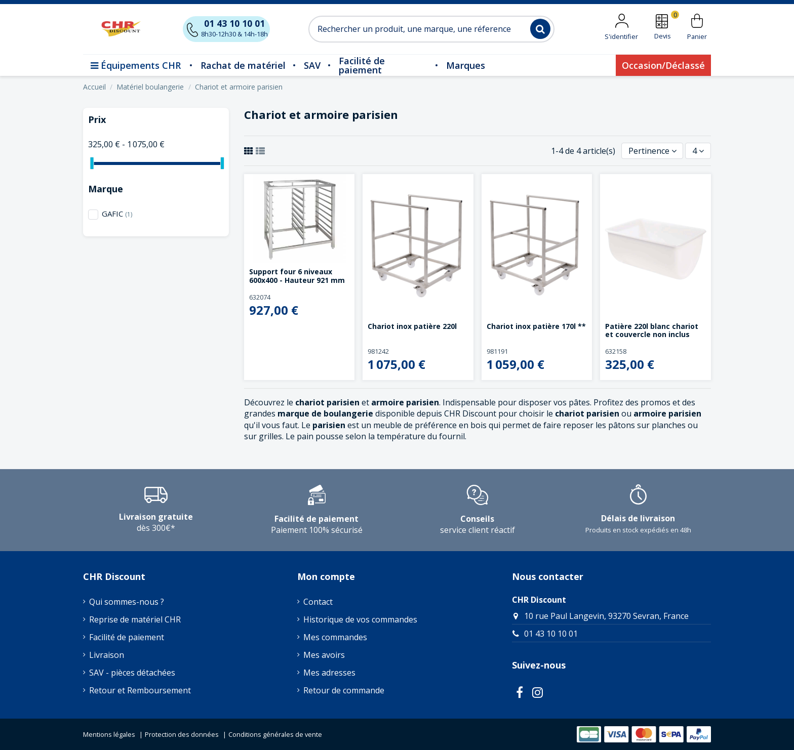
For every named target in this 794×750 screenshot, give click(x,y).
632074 (259, 297)
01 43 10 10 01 (551, 633)
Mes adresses (329, 672)
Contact (318, 601)
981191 (497, 351)
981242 (378, 351)
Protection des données (182, 734)
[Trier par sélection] (652, 151)
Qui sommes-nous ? (126, 601)
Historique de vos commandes (360, 619)
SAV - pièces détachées (132, 672)
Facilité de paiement (126, 637)
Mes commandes (335, 637)
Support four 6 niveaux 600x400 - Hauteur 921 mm (297, 276)
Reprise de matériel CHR (135, 619)
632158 (615, 351)
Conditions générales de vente (275, 734)
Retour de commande (343, 690)
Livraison (106, 654)
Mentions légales (109, 734)
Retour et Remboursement (140, 690)
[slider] (92, 163)
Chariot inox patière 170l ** (536, 326)
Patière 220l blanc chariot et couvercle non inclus (651, 330)
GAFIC (117, 214)
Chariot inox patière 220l (412, 326)
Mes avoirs (324, 654)
